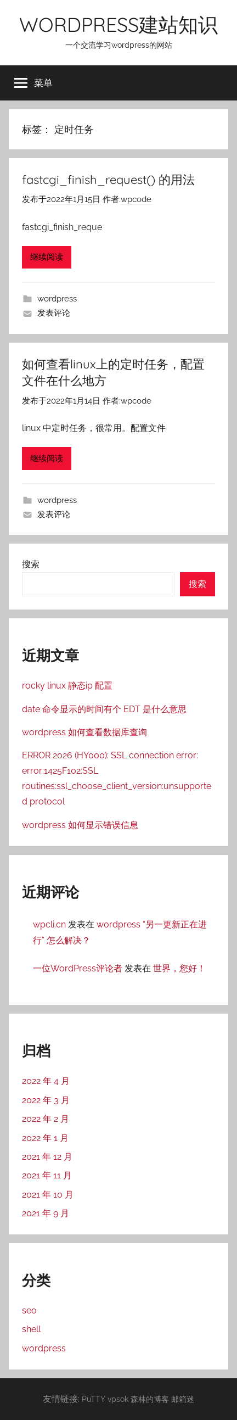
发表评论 (53, 313)
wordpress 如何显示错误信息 (80, 825)
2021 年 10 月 (48, 1194)
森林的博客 (150, 1399)
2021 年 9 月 (45, 1213)
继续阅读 (46, 257)
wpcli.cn (49, 924)
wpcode (136, 199)
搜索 (31, 564)
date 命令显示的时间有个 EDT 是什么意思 (104, 709)
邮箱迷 (182, 1399)
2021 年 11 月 (47, 1175)
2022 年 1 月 (45, 1138)
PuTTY (93, 1399)
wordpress (57, 299)
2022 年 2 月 (45, 1119)
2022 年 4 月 (46, 1081)
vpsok (118, 1399)
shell (31, 1329)
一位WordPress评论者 (77, 968)
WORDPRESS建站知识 (118, 24)
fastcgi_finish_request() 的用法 (108, 179)
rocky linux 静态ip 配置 (67, 685)
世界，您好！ (179, 968)
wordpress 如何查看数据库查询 (84, 732)
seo (29, 1310)
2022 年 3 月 (46, 1100)
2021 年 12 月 (47, 1156)
